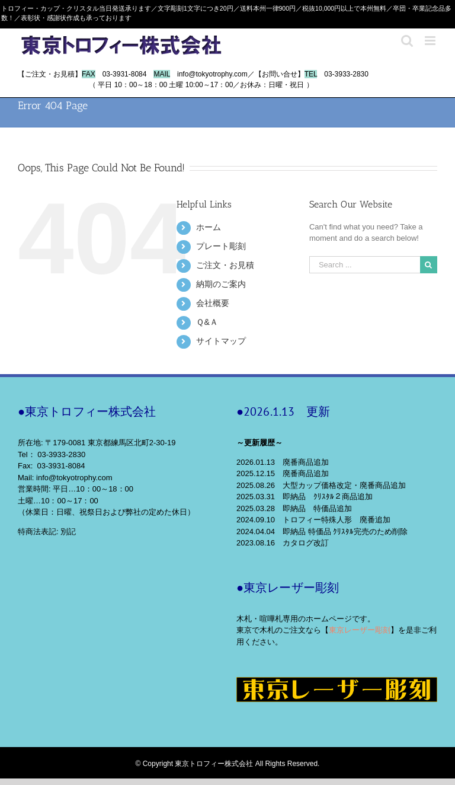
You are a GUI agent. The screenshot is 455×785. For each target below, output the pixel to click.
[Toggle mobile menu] (431, 40)
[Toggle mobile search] (407, 40)
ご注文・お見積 (225, 265)
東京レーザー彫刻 (359, 630)
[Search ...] (364, 264)
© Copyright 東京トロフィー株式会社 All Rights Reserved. (228, 764)
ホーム (208, 227)
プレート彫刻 (221, 246)
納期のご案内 (221, 284)
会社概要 (212, 303)
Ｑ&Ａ (206, 322)
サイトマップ (221, 341)
